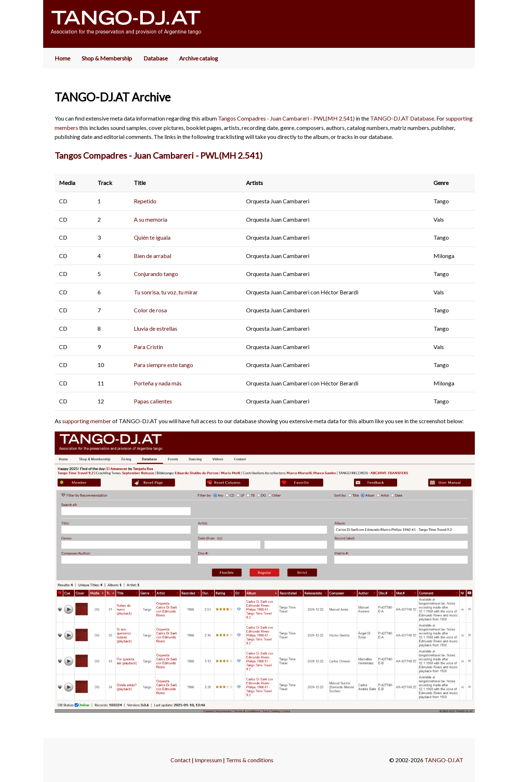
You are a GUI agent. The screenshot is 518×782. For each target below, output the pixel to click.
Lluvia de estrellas (155, 328)
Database (156, 58)
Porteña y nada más (158, 383)
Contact (181, 759)
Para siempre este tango (163, 364)
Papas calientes (153, 401)
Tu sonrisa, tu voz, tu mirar (166, 292)
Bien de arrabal (152, 255)
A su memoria (150, 219)
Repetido (145, 201)
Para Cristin (148, 346)
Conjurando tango (156, 273)
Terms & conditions (249, 759)
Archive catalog (198, 58)
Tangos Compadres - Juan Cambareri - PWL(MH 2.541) (286, 118)
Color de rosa (150, 310)
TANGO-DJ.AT (443, 759)
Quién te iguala (152, 237)
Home (62, 58)
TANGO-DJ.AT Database (402, 118)
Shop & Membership (107, 58)
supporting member (86, 420)
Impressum (208, 759)
